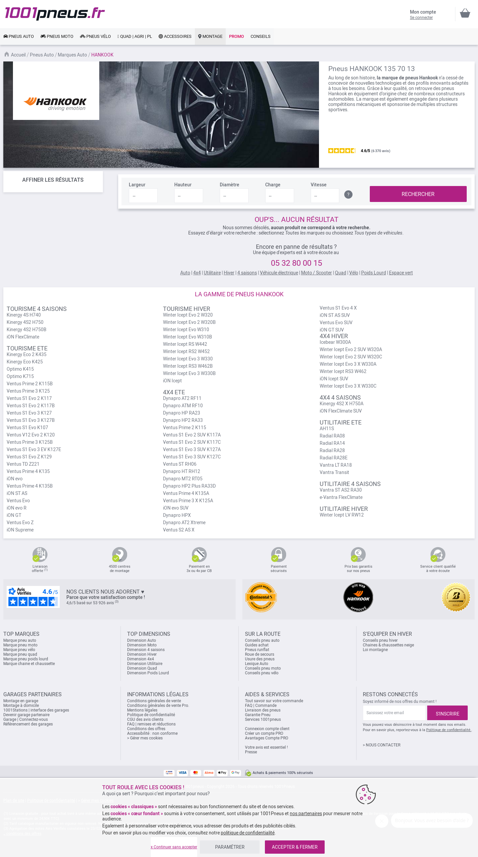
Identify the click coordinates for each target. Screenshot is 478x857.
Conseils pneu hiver (380, 640)
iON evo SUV (176, 508)
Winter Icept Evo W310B (187, 336)
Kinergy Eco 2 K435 (26, 354)
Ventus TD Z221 (23, 464)
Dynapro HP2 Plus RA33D (189, 486)
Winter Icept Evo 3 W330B (189, 373)
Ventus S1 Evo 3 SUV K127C (192, 456)
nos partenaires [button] (306, 813)
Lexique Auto (256, 663)
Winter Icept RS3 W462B (188, 366)
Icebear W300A (335, 342)
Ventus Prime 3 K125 (28, 391)
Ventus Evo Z (20, 522)
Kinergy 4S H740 (24, 315)
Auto (185, 272)
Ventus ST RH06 (180, 464)
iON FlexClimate (23, 336)
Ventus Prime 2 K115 (184, 427)
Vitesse (319, 184)
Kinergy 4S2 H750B (26, 329)
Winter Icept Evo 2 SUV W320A (351, 349)
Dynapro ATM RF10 (183, 405)
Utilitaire (212, 272)
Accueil (18, 54)
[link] (18, 36)
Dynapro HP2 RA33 (183, 420)
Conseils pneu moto (263, 668)
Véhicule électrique (279, 272)
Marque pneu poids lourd (25, 659)
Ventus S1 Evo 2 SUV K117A (192, 434)
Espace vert (401, 272)
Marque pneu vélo (19, 649)
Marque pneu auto (19, 640)
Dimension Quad (142, 668)
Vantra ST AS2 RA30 (341, 490)
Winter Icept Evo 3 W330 (188, 358)
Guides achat (257, 645)
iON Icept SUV (334, 378)
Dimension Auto (141, 640)
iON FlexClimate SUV (341, 411)
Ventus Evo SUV (336, 322)
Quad (340, 272)
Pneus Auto (42, 54)
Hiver (229, 272)
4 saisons (247, 272)
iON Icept (172, 380)
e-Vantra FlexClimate (341, 497)
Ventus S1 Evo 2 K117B (31, 405)
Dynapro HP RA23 (181, 413)
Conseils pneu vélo (262, 673)
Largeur (137, 184)
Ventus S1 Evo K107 (27, 427)
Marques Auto (72, 54)
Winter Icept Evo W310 (186, 329)
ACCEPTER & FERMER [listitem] (295, 847)
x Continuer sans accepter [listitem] (174, 847)
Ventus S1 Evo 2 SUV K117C (192, 442)
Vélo (353, 272)
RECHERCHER (418, 194)
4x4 (197, 272)
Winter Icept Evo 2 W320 (188, 315)
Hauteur (183, 184)
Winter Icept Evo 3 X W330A (348, 364)
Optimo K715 (20, 376)
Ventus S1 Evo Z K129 (29, 456)
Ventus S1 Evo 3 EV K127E (34, 449)
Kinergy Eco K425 (25, 361)
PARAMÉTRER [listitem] (230, 847)
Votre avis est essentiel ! (266, 747)
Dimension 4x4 (140, 659)
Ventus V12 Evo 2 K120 (31, 434)
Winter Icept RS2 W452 (186, 351)
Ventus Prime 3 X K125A (188, 500)
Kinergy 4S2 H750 (25, 322)
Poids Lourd (373, 272)
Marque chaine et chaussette (29, 663)
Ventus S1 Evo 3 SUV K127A (192, 449)
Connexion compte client (267, 728)
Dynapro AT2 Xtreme (184, 522)
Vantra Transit (334, 472)
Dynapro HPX (177, 515)
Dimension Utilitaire (144, 663)
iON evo (15, 478)
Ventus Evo (18, 500)
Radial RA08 (332, 435)
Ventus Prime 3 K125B (30, 442)
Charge (272, 184)
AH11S (327, 428)
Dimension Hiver (142, 654)
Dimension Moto (142, 645)
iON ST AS (17, 493)
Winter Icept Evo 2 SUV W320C (351, 356)
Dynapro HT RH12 (181, 471)
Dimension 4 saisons (146, 649)
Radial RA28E (334, 457)
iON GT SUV (332, 330)
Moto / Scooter (316, 272)
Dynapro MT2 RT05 (182, 478)
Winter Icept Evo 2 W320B (189, 322)
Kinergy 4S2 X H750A (341, 403)
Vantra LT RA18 (336, 465)
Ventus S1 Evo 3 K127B (31, 420)
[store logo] (55, 14)
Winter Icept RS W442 (185, 344)
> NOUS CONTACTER (381, 745)
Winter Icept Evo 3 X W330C (348, 386)
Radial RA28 (332, 450)
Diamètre (229, 184)
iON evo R (17, 508)
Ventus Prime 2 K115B (30, 383)
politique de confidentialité (248, 832)
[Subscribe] (447, 713)
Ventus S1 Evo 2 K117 (29, 398)
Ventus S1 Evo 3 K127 (29, 413)
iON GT (14, 515)
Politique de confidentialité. (448, 730)
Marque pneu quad (20, 654)
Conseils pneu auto (262, 640)
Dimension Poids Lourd (148, 673)
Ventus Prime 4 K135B (30, 486)
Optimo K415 (20, 369)
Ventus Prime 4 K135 (28, 471)
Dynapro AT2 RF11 (182, 398)
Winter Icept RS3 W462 (343, 371)
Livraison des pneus (262, 710)
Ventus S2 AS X (179, 529)
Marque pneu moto (20, 645)
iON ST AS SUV (335, 315)
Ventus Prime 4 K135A (186, 493)
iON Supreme (20, 529)
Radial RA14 (332, 443)
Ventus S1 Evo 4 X (338, 308)
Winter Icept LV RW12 (342, 515)
